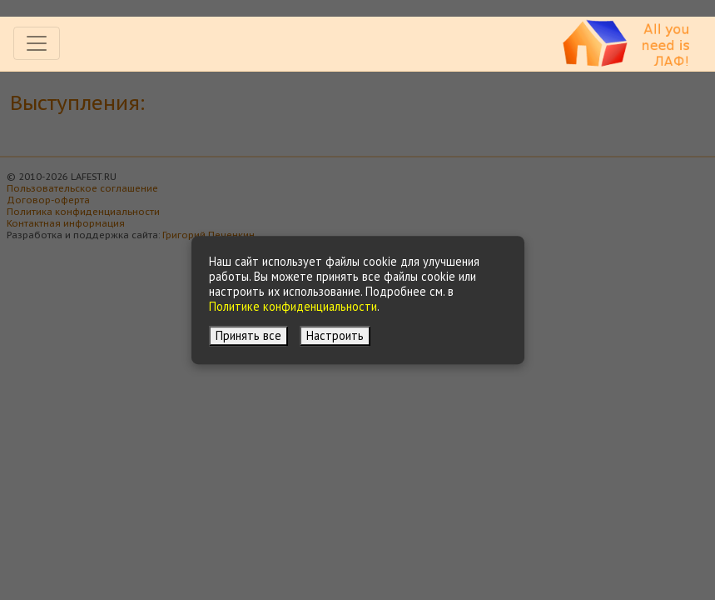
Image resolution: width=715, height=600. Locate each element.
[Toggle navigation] (36, 43)
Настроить (335, 335)
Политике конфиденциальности (293, 306)
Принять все (248, 335)
